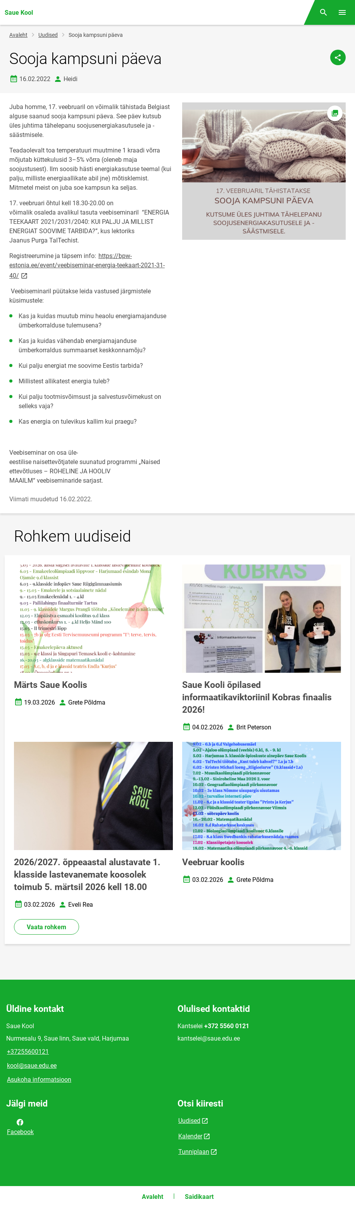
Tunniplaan (193, 1151)
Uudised (48, 35)
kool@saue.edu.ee (32, 1065)
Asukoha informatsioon (39, 1079)
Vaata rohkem (46, 927)
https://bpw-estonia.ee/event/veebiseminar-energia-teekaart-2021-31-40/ (87, 265)
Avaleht (18, 35)
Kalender (190, 1136)
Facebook (20, 1126)
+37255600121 (28, 1051)
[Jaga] (338, 57)
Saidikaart (199, 1196)
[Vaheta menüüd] (342, 12)
